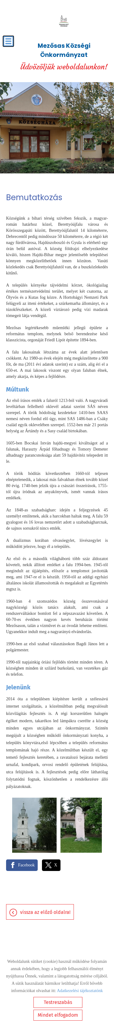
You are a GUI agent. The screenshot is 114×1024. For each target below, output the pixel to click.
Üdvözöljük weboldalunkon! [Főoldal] (64, 56)
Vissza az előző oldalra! (45, 912)
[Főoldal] (63, 21)
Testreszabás (58, 1002)
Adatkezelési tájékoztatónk (80, 990)
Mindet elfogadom (58, 1015)
